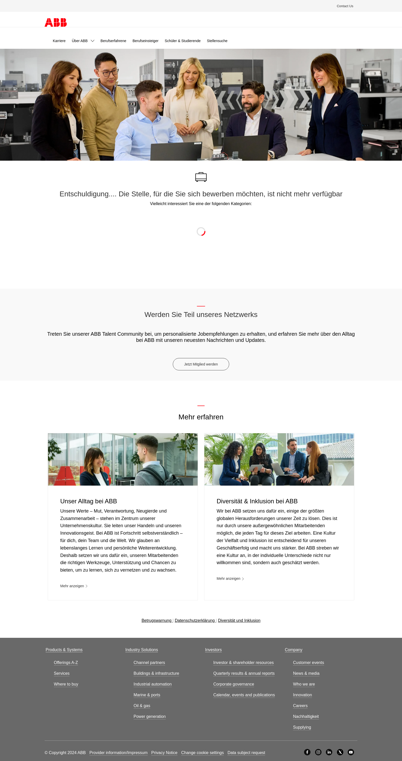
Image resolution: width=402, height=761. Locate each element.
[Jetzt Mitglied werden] (201, 364)
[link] (59, 41)
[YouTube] (351, 752)
